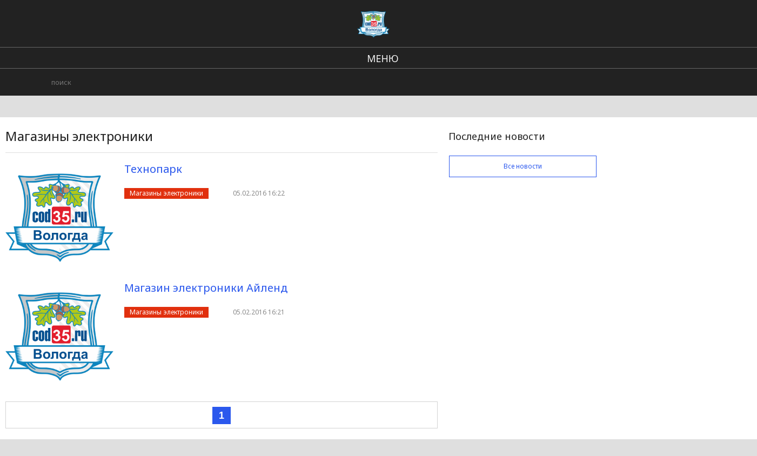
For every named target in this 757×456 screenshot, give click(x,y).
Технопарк (153, 169)
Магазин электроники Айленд (205, 287)
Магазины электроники (166, 193)
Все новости (523, 166)
